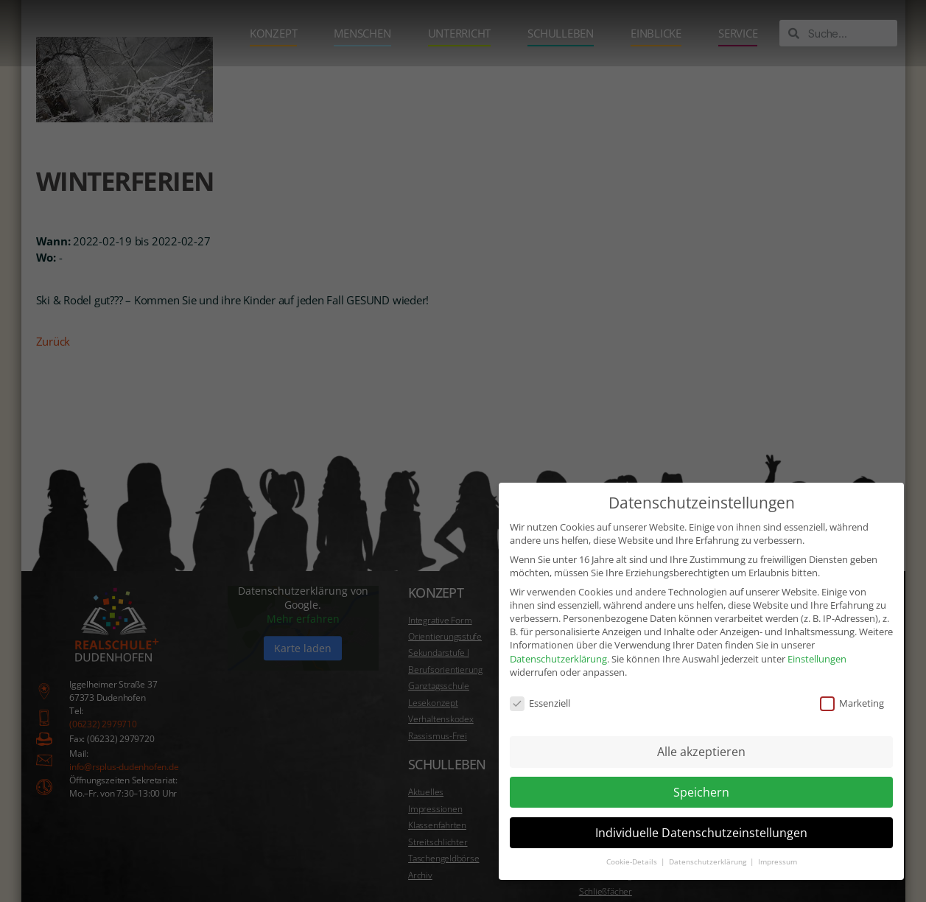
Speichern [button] (701, 792)
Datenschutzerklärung (558, 658)
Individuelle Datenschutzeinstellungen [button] (701, 832)
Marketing (852, 703)
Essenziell (540, 703)
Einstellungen (817, 658)
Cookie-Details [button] (632, 862)
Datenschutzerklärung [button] (708, 862)
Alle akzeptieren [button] (701, 752)
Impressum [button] (777, 862)
